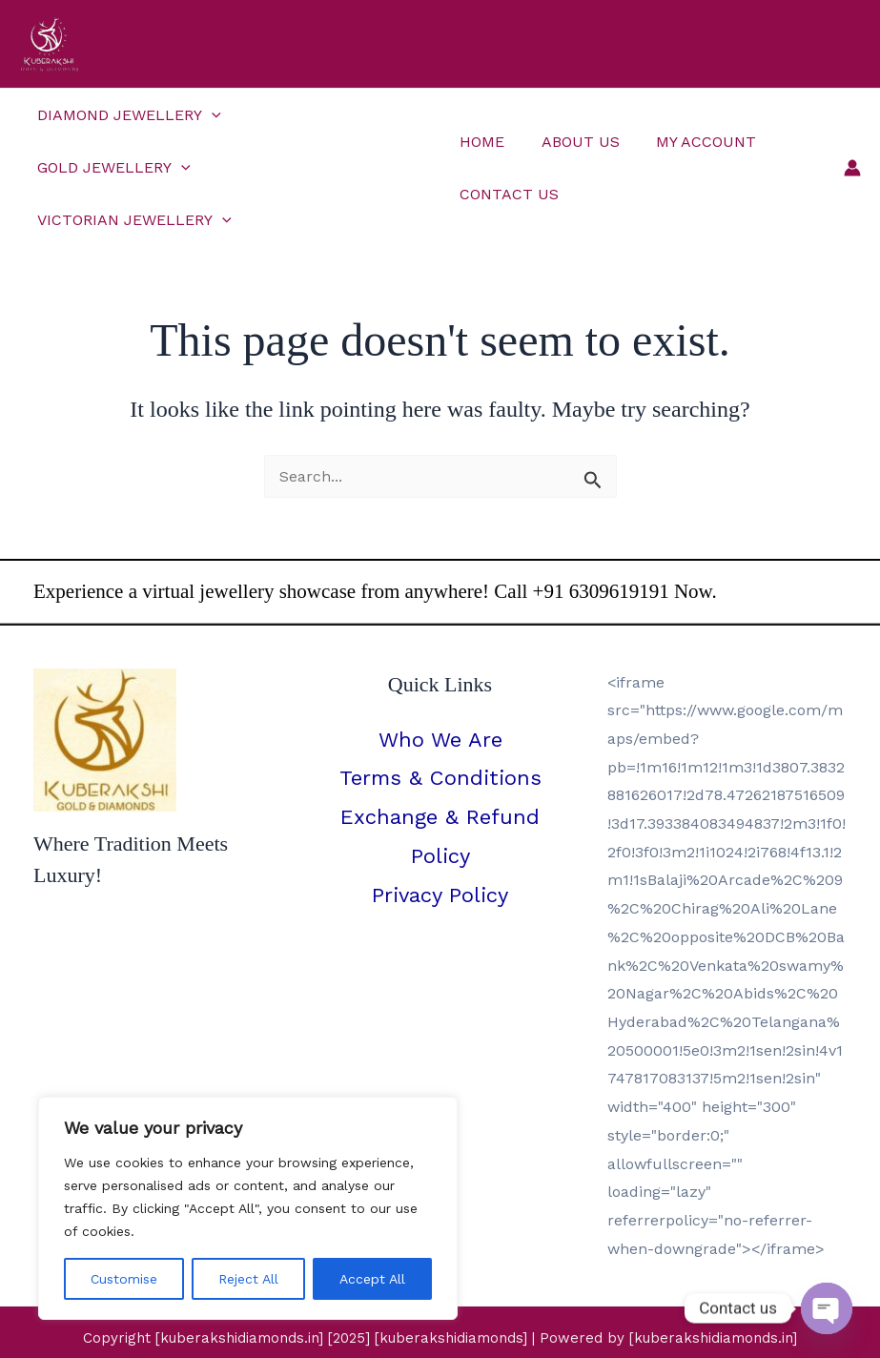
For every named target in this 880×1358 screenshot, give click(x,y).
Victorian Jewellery (131, 167)
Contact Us (506, 167)
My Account (691, 115)
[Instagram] (414, 1325)
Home (479, 115)
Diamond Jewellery (126, 115)
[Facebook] (363, 1325)
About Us (571, 115)
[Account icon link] (852, 141)
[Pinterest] (517, 1325)
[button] (208, 115)
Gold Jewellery (325, 115)
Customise (124, 1278)
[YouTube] (466, 1325)
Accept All (372, 1278)
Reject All (248, 1278)
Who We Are (440, 687)
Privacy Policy (440, 842)
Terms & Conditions (440, 726)
